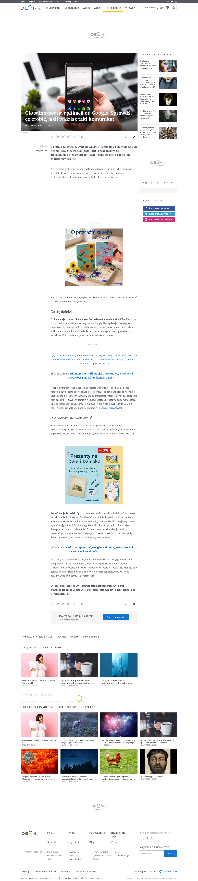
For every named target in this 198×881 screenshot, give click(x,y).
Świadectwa (74, 855)
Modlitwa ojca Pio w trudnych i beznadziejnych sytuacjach (148, 114)
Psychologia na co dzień (101, 855)
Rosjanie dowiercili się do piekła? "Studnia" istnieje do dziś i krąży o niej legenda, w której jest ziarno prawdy (39, 779)
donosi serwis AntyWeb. (111, 407)
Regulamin (33, 878)
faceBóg (68, 2)
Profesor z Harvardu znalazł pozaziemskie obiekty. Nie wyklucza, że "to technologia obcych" (79, 779)
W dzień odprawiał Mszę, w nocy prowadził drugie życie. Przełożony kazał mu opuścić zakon (148, 83)
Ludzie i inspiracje (122, 855)
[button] (167, 8)
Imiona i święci (75, 859)
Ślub (49, 859)
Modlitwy (96, 859)
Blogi (59, 2)
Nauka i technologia (46, 126)
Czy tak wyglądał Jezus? (152, 776)
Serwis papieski (53, 852)
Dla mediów (67, 878)
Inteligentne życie (117, 834)
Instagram (176, 2)
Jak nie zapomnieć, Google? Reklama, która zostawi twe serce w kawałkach (100, 549)
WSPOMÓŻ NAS (168, 871)
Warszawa (149, 8)
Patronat (100, 878)
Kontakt (58, 878)
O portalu (24, 878)
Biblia (23, 2)
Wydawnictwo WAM (45, 872)
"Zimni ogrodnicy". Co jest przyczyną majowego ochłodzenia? (78, 741)
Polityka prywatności (46, 878)
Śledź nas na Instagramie (158, 219)
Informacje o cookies (88, 878)
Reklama (76, 878)
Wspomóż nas (116, 617)
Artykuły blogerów (54, 855)
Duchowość (74, 852)
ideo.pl (175, 878)
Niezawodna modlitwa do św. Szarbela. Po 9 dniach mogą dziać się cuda (148, 99)
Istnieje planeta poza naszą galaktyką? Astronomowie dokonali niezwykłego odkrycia (119, 742)
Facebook (168, 2)
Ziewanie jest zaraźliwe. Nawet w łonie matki (39, 741)
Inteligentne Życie (29, 745)
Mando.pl (66, 872)
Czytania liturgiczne (100, 852)
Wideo (97, 7)
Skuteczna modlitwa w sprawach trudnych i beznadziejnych (148, 64)
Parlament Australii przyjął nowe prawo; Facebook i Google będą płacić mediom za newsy (100, 375)
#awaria (74, 636)
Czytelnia (74, 842)
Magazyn (32, 2)
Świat (104, 781)
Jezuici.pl (25, 872)
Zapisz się (170, 853)
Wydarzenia (53, 7)
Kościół (51, 842)
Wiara (86, 7)
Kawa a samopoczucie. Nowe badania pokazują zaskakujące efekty (77, 683)
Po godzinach (113, 7)
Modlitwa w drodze (46, 2)
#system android (90, 636)
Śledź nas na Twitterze (158, 214)
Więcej (129, 7)
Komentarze (71, 7)
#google (62, 636)
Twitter (172, 2)
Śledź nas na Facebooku (158, 208)
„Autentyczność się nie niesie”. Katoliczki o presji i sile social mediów (148, 132)
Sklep (76, 2)
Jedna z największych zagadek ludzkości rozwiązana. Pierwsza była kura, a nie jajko (118, 779)
